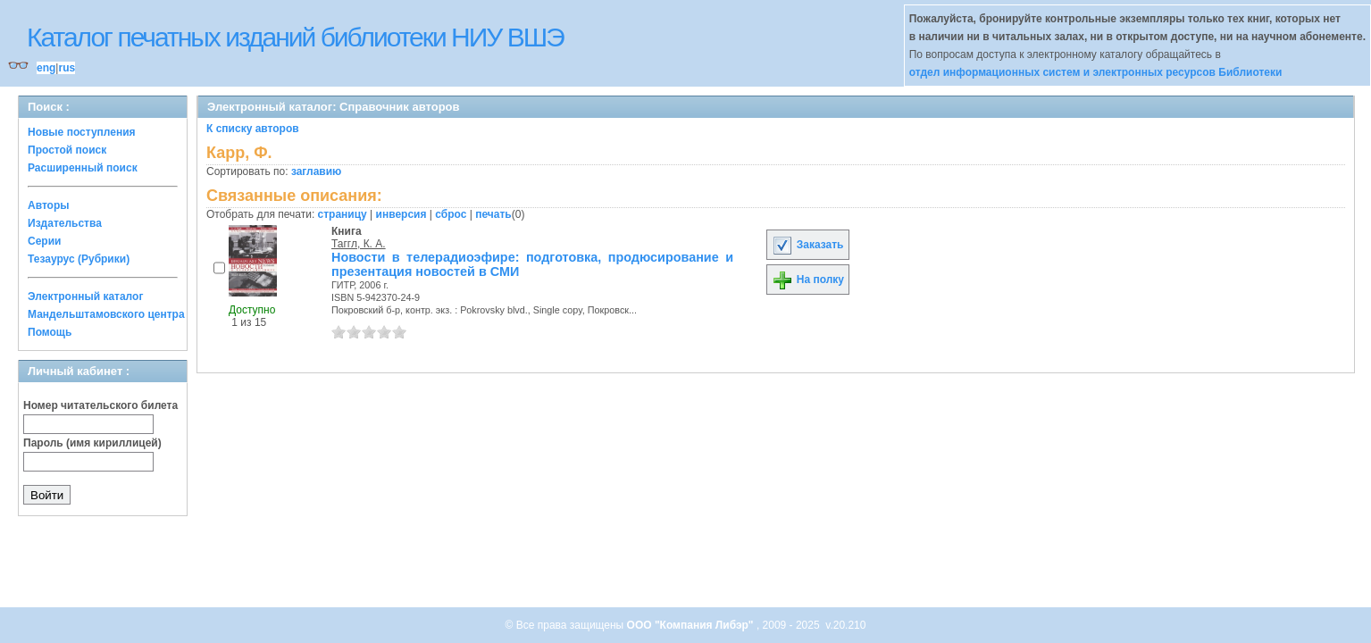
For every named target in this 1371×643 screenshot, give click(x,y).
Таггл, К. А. (358, 244)
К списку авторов (252, 128)
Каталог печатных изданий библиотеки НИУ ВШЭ (295, 37)
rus (66, 68)
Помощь (49, 332)
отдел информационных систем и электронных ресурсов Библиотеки (1096, 72)
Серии (44, 241)
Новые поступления (82, 132)
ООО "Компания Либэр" (692, 625)
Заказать (807, 244)
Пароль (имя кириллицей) (92, 443)
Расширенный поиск (83, 168)
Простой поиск (67, 150)
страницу (342, 214)
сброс (450, 214)
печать (493, 214)
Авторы (49, 205)
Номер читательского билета (100, 405)
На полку (808, 279)
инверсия (401, 214)
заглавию (316, 171)
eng (46, 68)
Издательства (65, 223)
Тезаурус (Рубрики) (79, 259)
